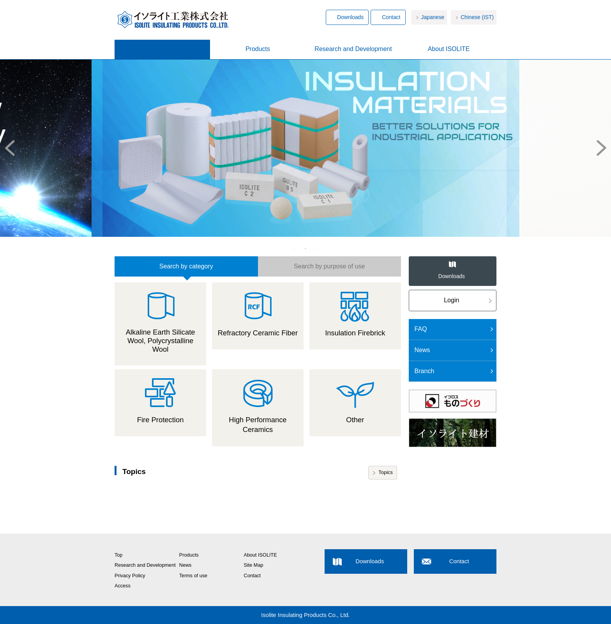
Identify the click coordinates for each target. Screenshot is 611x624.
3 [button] (317, 248)
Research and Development (353, 49)
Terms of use (193, 575)
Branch (424, 371)
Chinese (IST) (477, 17)
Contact (391, 17)
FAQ (421, 329)
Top (118, 555)
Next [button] (603, 147)
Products (257, 49)
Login (451, 300)
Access (123, 586)
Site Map (253, 565)
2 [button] (305, 248)
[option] (305, 147)
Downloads (350, 17)
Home (162, 49)
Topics (385, 472)
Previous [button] (8, 147)
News (422, 350)
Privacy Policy (130, 575)
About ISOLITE (449, 49)
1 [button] (294, 248)
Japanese (433, 17)
